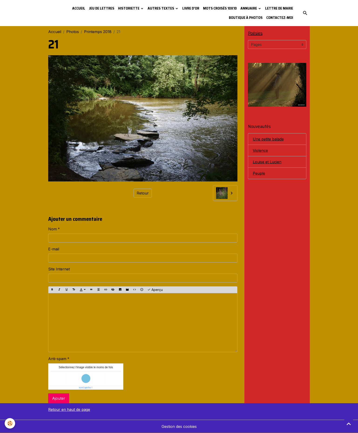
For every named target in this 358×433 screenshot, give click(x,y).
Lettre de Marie (279, 8)
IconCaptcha (85, 387)
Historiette (129, 8)
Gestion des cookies (179, 426)
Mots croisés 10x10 (220, 8)
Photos (72, 31)
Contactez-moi (279, 17)
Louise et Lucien (267, 162)
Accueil (78, 8)
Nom (52, 229)
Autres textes (161, 8)
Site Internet (59, 269)
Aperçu (155, 290)
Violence (260, 150)
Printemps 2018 (97, 31)
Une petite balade (268, 139)
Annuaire (249, 8)
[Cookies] (10, 423)
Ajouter (58, 398)
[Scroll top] (349, 424)
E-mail (53, 249)
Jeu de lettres (101, 8)
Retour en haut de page (69, 409)
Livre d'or (190, 8)
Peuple (259, 173)
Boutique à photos (246, 17)
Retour (143, 193)
